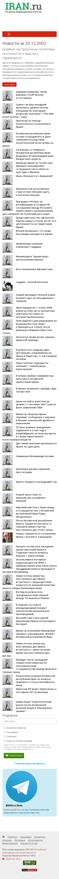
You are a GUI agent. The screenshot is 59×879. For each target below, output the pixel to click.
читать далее (9, 84)
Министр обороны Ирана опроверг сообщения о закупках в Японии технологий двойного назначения (35, 418)
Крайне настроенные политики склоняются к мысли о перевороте (28, 53)
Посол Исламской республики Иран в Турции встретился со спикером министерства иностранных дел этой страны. (34, 525)
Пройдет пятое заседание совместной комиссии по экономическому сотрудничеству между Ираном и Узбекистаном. (29, 666)
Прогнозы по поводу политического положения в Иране (33, 123)
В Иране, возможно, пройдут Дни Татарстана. (36, 390)
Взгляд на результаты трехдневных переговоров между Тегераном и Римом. (33, 595)
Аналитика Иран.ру (15, 727)
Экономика (11, 732)
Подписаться (14, 755)
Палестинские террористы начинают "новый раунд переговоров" (32, 366)
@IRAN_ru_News (14, 805)
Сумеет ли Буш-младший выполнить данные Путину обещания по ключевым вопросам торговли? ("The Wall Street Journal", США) (27, 110)
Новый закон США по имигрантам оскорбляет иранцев (31, 497)
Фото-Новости (35, 840)
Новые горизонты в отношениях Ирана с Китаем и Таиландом (36, 535)
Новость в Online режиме (18, 740)
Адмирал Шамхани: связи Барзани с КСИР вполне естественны (31, 94)
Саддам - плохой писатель (32, 282)
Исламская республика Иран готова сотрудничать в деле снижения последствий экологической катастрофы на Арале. (27, 139)
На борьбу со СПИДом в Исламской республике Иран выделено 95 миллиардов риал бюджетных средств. (35, 154)
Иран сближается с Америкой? (34, 175)
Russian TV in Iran (29, 843)
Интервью (20, 840)
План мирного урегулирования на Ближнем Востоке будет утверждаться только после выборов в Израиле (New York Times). (29, 327)
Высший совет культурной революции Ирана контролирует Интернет (36, 621)
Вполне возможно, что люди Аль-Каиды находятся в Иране (34, 232)
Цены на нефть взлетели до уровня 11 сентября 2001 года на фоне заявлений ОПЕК (36, 404)
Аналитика (39, 836)
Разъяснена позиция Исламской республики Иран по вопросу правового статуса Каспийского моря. (35, 680)
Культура (7, 840)
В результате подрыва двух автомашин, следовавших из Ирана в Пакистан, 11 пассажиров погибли (36, 354)
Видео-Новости (10, 843)
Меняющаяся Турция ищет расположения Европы (32, 258)
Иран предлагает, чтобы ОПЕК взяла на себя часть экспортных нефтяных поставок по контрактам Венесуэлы (35, 312)
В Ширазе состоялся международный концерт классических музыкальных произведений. (32, 609)
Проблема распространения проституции (33, 470)
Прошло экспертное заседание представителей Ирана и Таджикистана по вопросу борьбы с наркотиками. (34, 551)
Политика (10, 736)
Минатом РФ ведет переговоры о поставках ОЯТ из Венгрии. (36, 690)
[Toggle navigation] (9, 34)
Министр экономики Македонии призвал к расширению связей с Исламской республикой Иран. (35, 633)
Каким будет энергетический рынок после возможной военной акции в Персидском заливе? (34, 706)
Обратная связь (11, 859)
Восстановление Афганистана (34, 269)
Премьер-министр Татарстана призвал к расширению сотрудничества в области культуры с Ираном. (34, 167)
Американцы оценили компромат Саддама (29, 245)
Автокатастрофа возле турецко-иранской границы (36, 338)
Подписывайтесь (12, 809)
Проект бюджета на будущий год (36, 481)
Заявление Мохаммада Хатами (35, 456)
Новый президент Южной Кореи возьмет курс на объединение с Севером (35, 297)
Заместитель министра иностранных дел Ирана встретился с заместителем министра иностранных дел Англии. (26, 649)
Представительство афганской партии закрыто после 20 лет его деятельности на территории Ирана (36, 222)
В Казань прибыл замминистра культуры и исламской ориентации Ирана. (34, 378)
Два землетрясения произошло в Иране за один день (36, 445)
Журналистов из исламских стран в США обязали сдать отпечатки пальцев (33, 191)
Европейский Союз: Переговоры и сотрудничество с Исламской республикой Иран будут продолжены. (35, 512)
